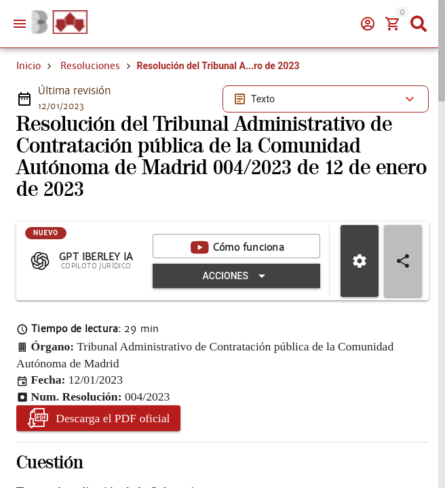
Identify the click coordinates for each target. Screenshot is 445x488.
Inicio (28, 66)
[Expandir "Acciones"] (236, 276)
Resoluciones (90, 66)
